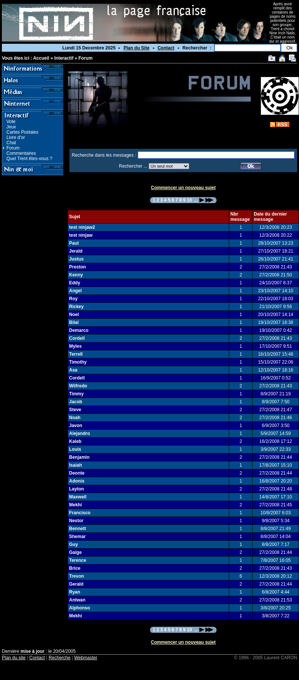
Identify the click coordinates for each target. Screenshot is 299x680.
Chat (11, 142)
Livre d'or (15, 137)
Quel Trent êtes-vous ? (29, 158)
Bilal (74, 322)
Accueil (41, 58)
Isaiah (75, 465)
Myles (75, 346)
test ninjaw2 (82, 227)
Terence (77, 560)
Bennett (77, 528)
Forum (85, 58)
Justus (76, 259)
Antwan (77, 600)
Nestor (76, 520)
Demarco (78, 330)
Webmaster (85, 657)
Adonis (77, 481)
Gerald (76, 584)
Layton (76, 489)
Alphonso (79, 608)
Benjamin (79, 457)
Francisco (80, 512)
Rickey (76, 306)
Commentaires (21, 153)
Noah (74, 417)
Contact (165, 48)
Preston (77, 267)
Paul (74, 243)
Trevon (76, 576)
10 (189, 200)
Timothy (77, 362)
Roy (73, 298)
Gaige (75, 552)
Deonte (77, 473)
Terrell (76, 354)
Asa (73, 370)
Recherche (60, 657)
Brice (74, 568)
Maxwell (77, 497)
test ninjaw (80, 235)
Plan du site (14, 657)
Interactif (64, 58)
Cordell (77, 338)
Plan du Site (136, 48)
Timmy (76, 393)
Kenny (76, 275)
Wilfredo (78, 386)
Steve (75, 409)
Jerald (75, 251)
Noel (74, 314)
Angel (75, 290)
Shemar (77, 536)
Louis (75, 449)
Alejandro (79, 433)
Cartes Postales (22, 132)
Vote (10, 121)
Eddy (74, 282)
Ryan (74, 592)
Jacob (75, 401)
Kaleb (75, 441)
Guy (73, 544)
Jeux (11, 127)
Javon (75, 425)
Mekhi (75, 504)
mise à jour (32, 651)
